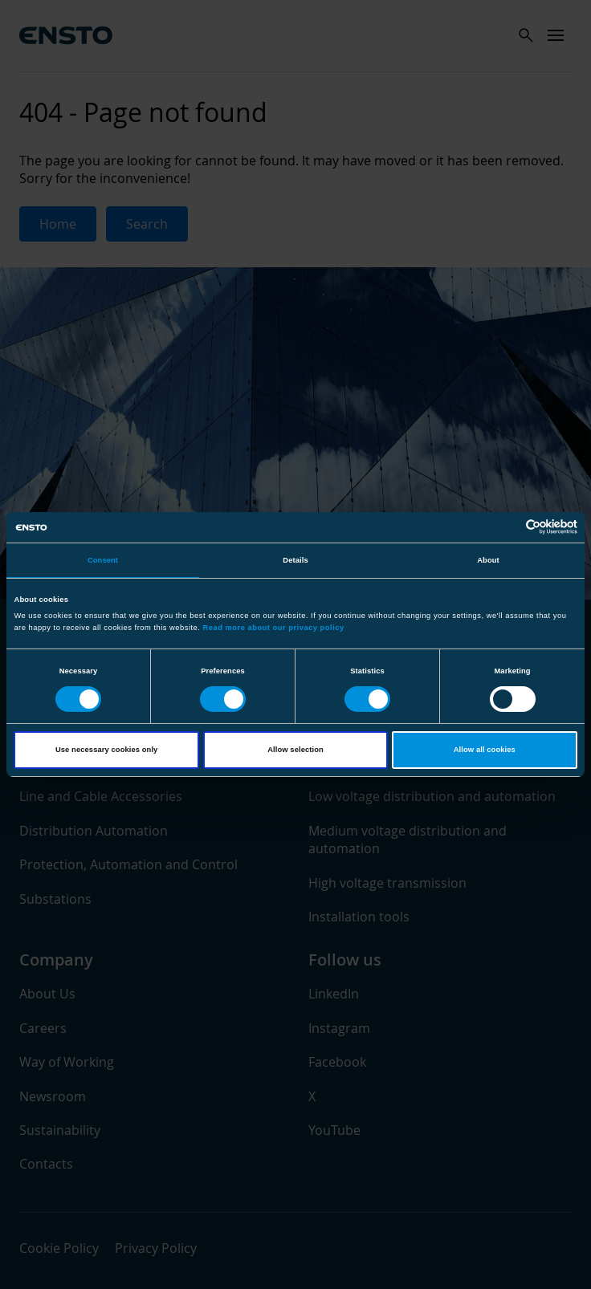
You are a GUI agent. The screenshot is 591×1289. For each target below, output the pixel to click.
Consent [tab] (103, 560)
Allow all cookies (485, 750)
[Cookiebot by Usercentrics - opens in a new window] (507, 527)
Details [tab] (295, 560)
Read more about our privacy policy (273, 628)
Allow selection (295, 750)
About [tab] (488, 560)
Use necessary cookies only (106, 750)
